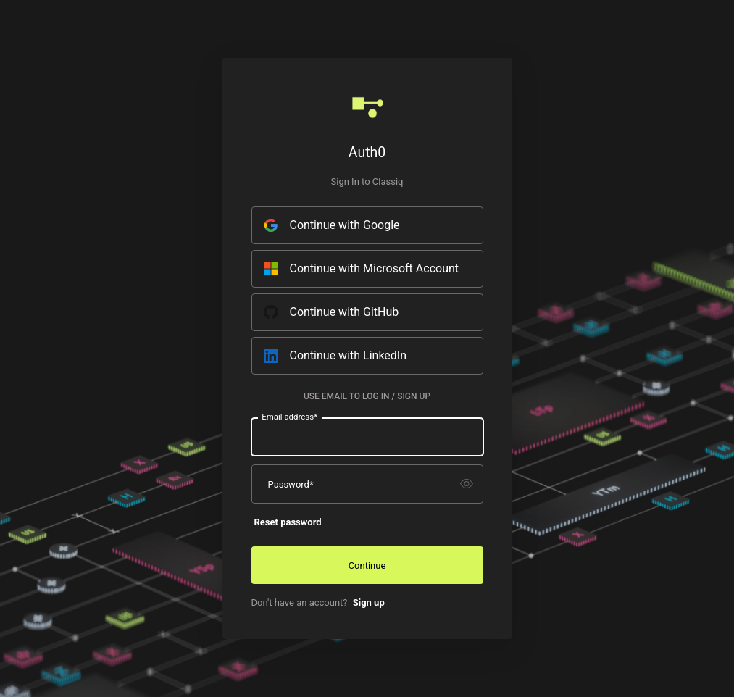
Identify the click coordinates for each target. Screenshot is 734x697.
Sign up (369, 602)
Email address (289, 416)
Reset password (288, 522)
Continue (367, 565)
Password (291, 483)
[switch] (467, 484)
